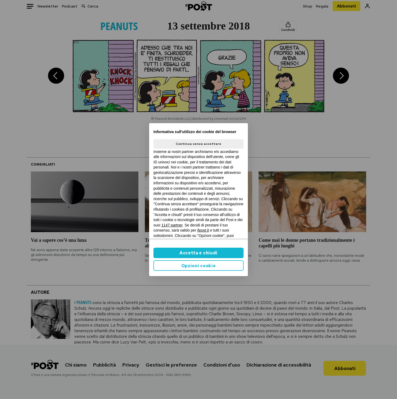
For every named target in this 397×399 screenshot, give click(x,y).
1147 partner (172, 225)
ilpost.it (203, 230)
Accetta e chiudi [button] (198, 253)
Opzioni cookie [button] (198, 266)
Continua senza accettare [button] (198, 144)
